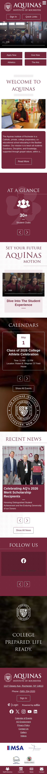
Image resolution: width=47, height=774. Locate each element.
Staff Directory (7, 770)
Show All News (23, 530)
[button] (31, 17)
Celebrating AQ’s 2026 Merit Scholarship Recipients (21, 492)
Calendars (23, 325)
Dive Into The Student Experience (23, 303)
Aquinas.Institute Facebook (23, 571)
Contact (41, 770)
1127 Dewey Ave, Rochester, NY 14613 (23, 686)
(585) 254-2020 (27, 691)
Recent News (23, 439)
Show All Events (23, 388)
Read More (23, 161)
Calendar (21, 770)
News (31, 770)
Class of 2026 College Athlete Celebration (23, 352)
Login (12, 705)
